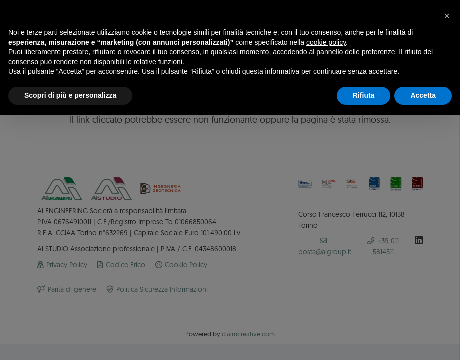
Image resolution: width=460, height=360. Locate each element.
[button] (447, 16)
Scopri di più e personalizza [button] (70, 96)
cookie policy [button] (326, 42)
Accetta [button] (423, 96)
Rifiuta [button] (364, 96)
